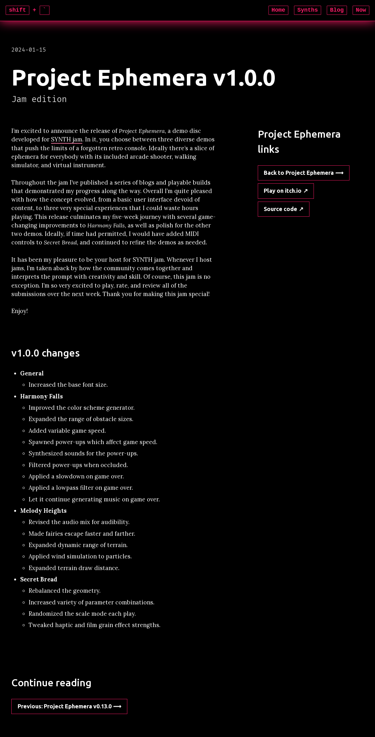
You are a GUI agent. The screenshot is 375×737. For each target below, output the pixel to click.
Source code (280, 209)
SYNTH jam (66, 139)
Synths (307, 10)
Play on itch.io (283, 190)
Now (361, 10)
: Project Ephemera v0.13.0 (65, 706)
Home (279, 10)
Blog (337, 10)
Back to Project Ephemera (299, 172)
